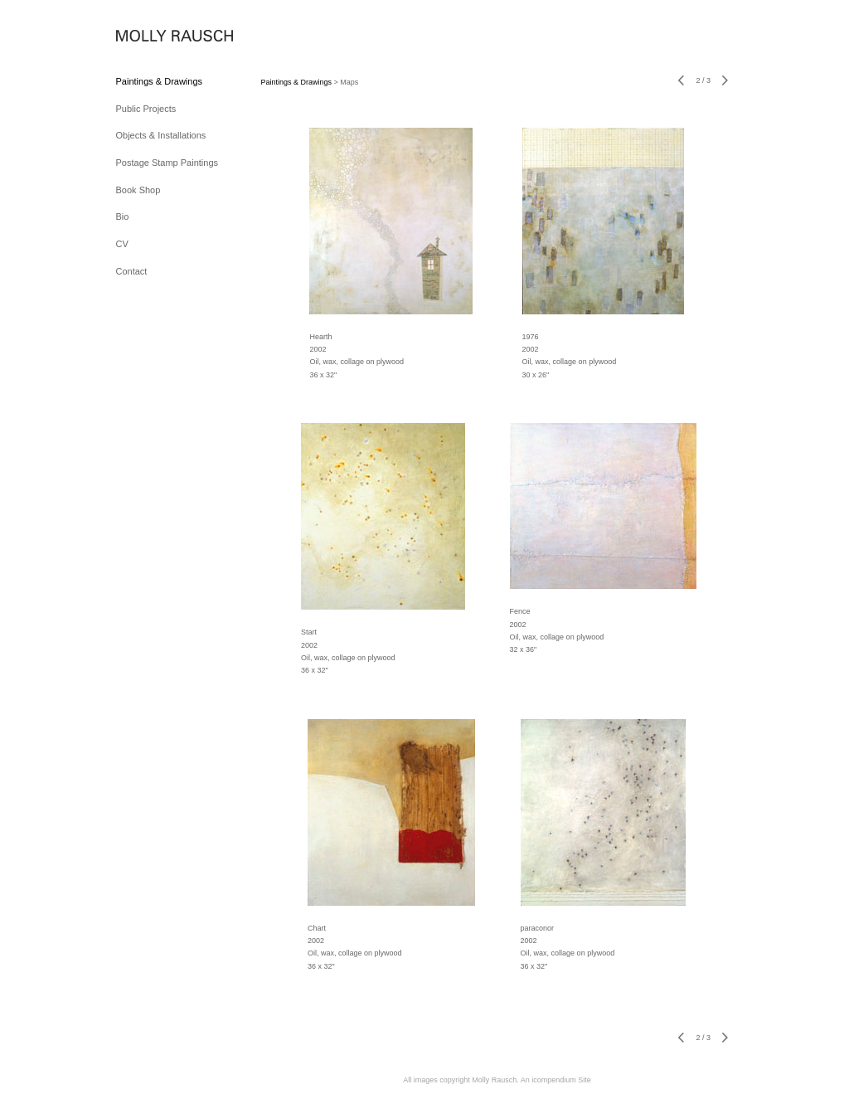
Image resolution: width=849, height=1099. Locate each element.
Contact (132, 271)
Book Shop (138, 190)
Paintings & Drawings (159, 81)
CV (122, 244)
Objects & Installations (161, 135)
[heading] (157, 37)
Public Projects (146, 109)
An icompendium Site (556, 1080)
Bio (122, 216)
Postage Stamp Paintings (167, 163)
